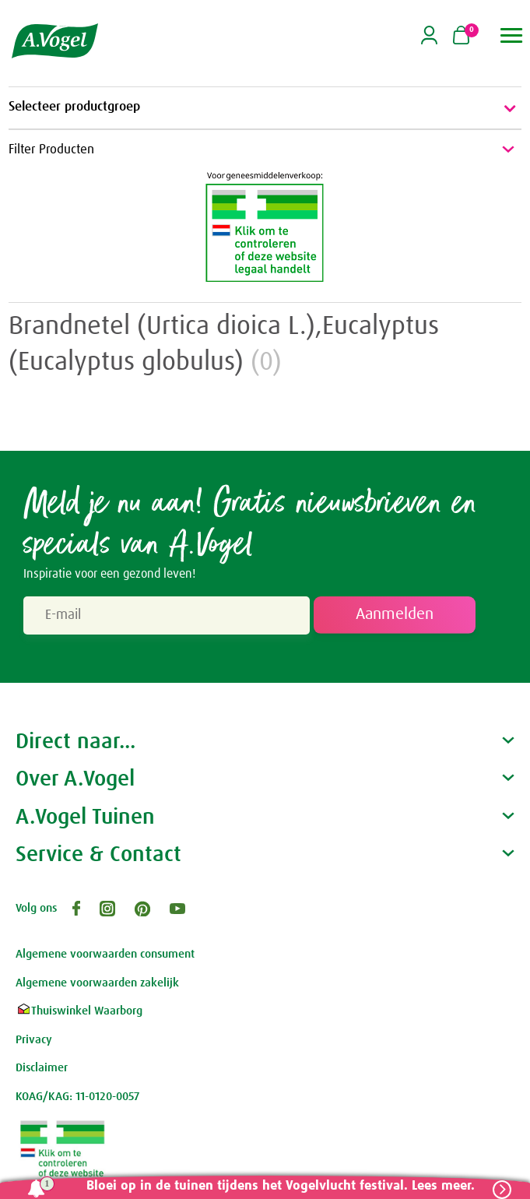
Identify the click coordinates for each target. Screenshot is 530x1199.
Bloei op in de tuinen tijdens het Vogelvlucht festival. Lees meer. (280, 1186)
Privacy (34, 1040)
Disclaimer (42, 1068)
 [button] (511, 35)
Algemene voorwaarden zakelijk (97, 983)
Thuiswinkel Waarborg (79, 1011)
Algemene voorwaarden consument (105, 954)
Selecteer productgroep (265, 108)
